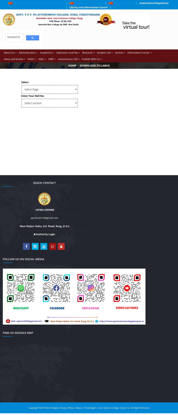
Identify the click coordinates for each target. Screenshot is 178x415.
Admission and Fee (68, 52)
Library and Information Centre (88, 7)
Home (72, 65)
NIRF (52, 59)
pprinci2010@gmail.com (44, 218)
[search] (14, 37)
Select (25, 82)
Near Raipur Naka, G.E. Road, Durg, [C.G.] (44, 226)
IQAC (42, 59)
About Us (10, 52)
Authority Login (44, 234)
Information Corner (139, 52)
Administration (28, 52)
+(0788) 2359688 (44, 209)
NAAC (32, 59)
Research (88, 52)
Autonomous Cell (69, 59)
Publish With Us (92, 59)
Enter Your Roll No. (33, 96)
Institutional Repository (154, 3)
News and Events (14, 59)
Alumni (120, 52)
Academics (47, 52)
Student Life (105, 52)
